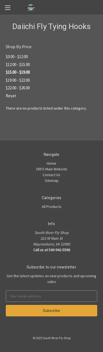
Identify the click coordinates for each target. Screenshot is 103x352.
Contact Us (51, 174)
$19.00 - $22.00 (18, 80)
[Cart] (100, 7)
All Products (52, 206)
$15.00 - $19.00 (18, 72)
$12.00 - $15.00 (18, 64)
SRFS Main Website (51, 169)
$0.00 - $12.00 (17, 56)
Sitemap (52, 180)
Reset (11, 95)
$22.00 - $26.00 (18, 87)
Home (51, 163)
